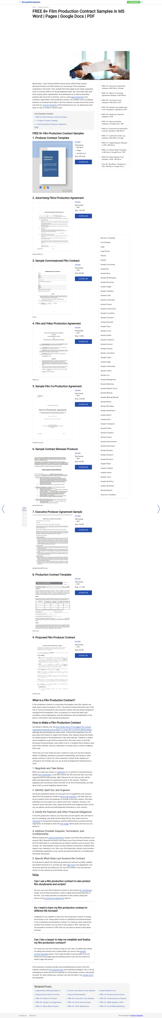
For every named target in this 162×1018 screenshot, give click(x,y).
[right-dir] (158, 509)
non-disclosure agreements (53, 898)
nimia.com (35, 631)
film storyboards (85, 890)
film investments (44, 775)
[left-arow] (3, 509)
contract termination (56, 838)
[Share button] (24, 509)
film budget (64, 824)
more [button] (37, 127)
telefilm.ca (35, 380)
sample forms (88, 975)
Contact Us (23, 1015)
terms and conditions (68, 797)
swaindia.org (36, 693)
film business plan (56, 970)
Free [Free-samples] (133, 2)
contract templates (50, 105)
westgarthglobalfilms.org (40, 568)
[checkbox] (20, 2)
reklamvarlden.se (37, 254)
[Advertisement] (81, 34)
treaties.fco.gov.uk (37, 442)
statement (36, 821)
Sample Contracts (43, 7)
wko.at (34, 317)
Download (83, 162)
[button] (142, 2)
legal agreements (77, 97)
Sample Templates (137, 1015)
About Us (33, 1015)
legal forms (71, 865)
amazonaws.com (37, 505)
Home (34, 7)
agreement (61, 772)
